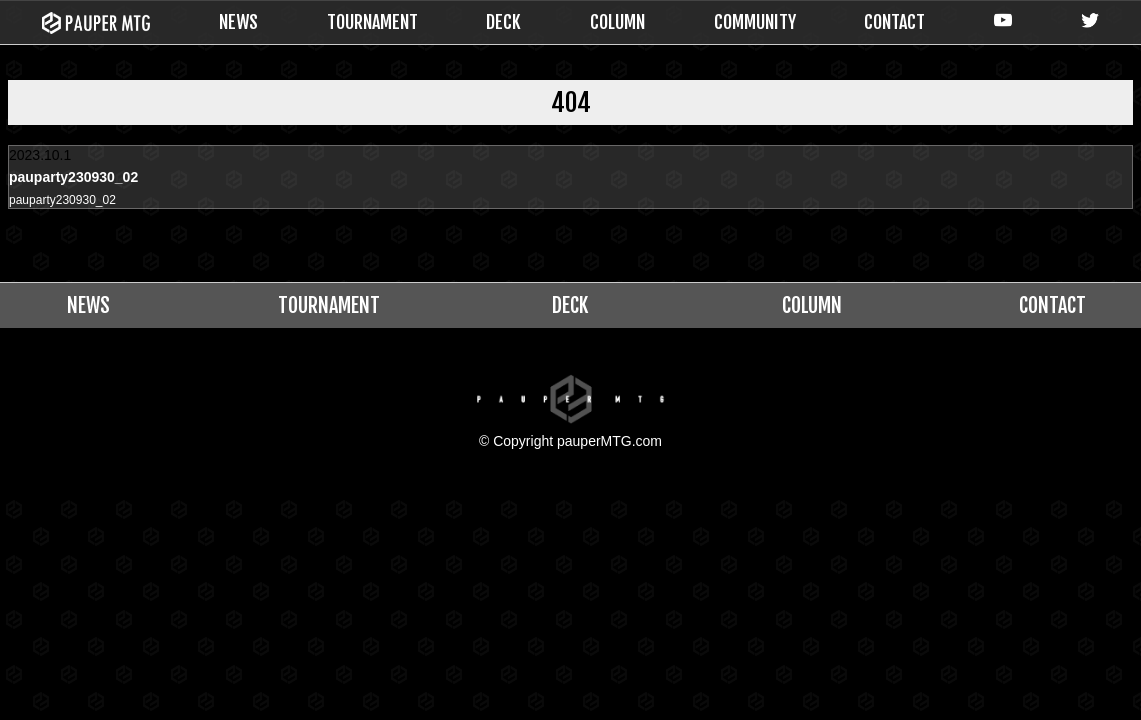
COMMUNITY (755, 22)
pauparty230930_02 (71, 201)
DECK (503, 22)
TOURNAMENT (372, 22)
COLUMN (617, 22)
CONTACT (894, 22)
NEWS (238, 22)
